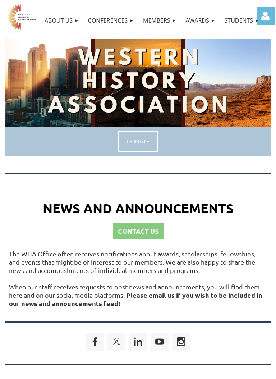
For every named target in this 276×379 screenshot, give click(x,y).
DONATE (138, 141)
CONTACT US (138, 231)
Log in (266, 16)
